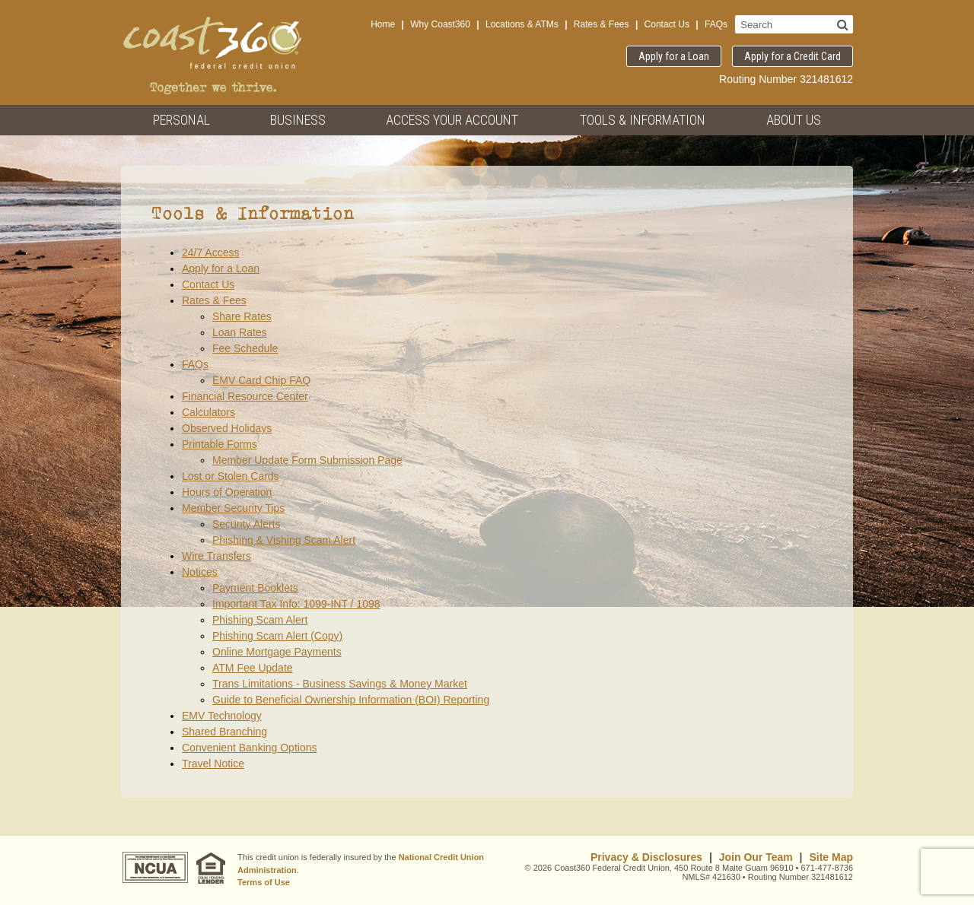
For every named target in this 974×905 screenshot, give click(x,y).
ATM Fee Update (252, 668)
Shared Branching (224, 732)
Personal (181, 120)
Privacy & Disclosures (646, 857)
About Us (793, 120)
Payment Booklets (255, 588)
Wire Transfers (216, 556)
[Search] (842, 24)
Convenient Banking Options (249, 747)
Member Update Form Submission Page (307, 460)
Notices (200, 572)
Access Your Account (452, 120)
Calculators (208, 412)
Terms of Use (263, 882)
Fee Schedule (245, 348)
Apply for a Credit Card (792, 56)
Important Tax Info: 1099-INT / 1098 (296, 604)
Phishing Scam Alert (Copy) (277, 636)
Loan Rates (239, 332)
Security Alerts (246, 524)
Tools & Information (642, 120)
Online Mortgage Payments (277, 652)
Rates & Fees (601, 24)
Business (298, 120)
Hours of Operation (227, 492)
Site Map (831, 857)
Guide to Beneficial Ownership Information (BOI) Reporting (350, 700)
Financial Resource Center (245, 396)
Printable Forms (219, 444)
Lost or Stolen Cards (230, 476)
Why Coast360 (440, 24)
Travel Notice (213, 763)
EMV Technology (222, 716)
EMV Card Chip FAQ (261, 380)
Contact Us (667, 24)
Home (383, 24)
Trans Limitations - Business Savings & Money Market (339, 684)
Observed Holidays (227, 428)
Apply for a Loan (673, 56)
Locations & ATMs (522, 24)
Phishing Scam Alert (259, 620)
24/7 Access (211, 252)
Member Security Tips (233, 508)
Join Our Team (756, 857)
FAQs (716, 24)
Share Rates (242, 316)
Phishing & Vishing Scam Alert (283, 540)
